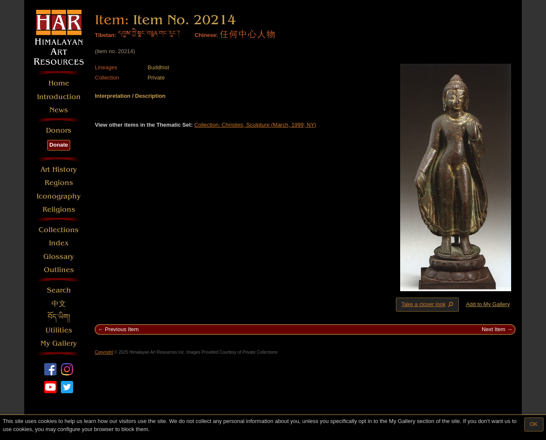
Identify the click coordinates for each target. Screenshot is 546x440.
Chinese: (206, 35)
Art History (58, 169)
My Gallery (58, 343)
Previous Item (122, 329)
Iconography (59, 196)
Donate (58, 145)
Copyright (104, 352)
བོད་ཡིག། (59, 317)
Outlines (59, 270)
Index (59, 243)
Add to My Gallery (488, 304)
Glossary (58, 257)
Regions (59, 183)
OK (534, 424)
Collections (59, 230)
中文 (58, 304)
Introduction (59, 97)
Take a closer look (428, 304)
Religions (59, 209)
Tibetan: (105, 35)
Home (58, 83)
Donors (58, 130)
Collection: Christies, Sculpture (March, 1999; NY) (255, 125)
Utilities (59, 330)
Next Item (494, 329)
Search (59, 290)
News (58, 110)
